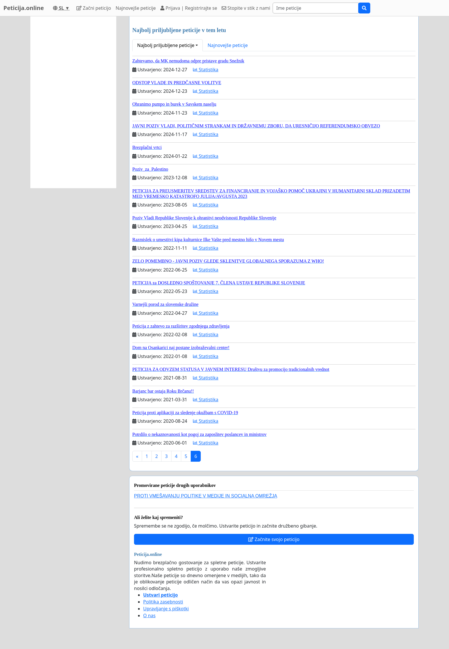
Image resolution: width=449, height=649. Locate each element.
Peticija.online (23, 8)
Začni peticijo (93, 8)
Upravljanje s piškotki (166, 608)
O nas (149, 615)
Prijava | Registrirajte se (188, 8)
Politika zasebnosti (163, 602)
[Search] (316, 8)
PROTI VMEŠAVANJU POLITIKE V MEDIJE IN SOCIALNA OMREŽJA (205, 495)
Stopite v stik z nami (246, 8)
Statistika (205, 69)
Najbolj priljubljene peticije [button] (165, 45)
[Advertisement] (73, 102)
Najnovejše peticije (136, 8)
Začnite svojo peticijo (274, 539)
